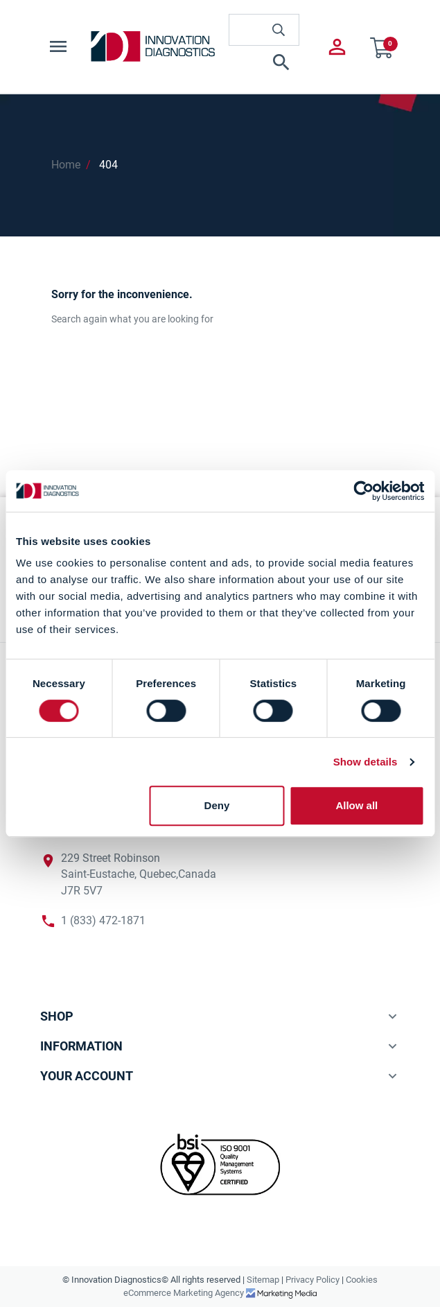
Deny (217, 805)
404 (108, 165)
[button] (264, 62)
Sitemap (263, 1279)
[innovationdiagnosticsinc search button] (278, 30)
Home (65, 165)
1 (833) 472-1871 (103, 921)
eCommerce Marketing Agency (184, 1293)
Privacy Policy (312, 1279)
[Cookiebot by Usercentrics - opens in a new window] (363, 491)
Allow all (356, 805)
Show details (365, 762)
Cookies (362, 1279)
